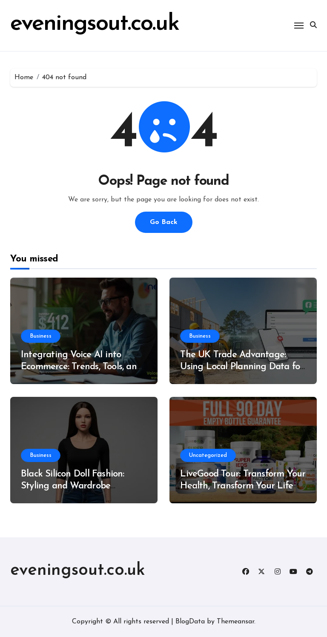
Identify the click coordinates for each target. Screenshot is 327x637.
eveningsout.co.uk (94, 24)
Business (41, 336)
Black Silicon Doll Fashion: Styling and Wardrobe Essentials (72, 486)
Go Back (164, 222)
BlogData (190, 621)
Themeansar (235, 621)
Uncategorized (208, 455)
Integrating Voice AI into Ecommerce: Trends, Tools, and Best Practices (81, 367)
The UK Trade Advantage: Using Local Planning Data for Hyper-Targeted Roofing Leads (243, 367)
